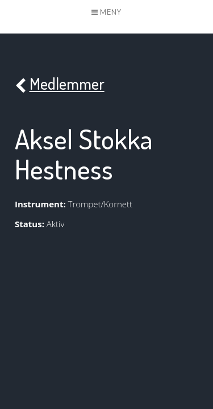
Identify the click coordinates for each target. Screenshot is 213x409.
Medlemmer (60, 84)
